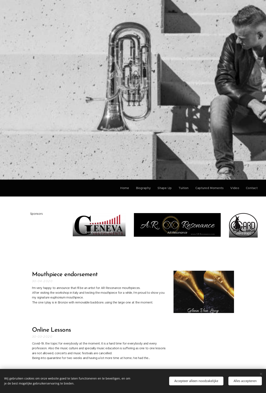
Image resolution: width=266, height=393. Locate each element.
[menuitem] (130, 188)
